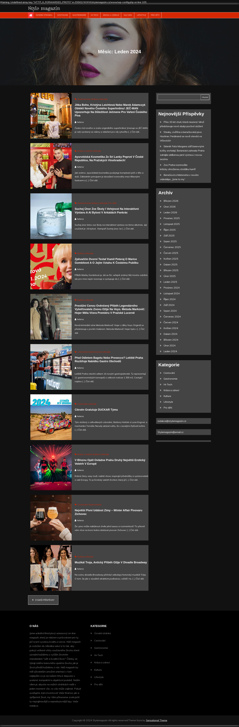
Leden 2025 (170, 283)
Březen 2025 (171, 272)
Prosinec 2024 (172, 289)
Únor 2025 (170, 278)
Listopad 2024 (172, 295)
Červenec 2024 (172, 318)
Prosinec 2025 (172, 220)
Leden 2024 (170, 353)
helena (80, 124)
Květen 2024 (171, 330)
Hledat (205, 99)
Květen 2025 (171, 260)
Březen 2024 (171, 341)
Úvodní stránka (44, 17)
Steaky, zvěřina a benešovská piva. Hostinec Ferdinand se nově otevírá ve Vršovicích (181, 138)
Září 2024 (169, 306)
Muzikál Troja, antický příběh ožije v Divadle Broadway (111, 564)
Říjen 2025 (170, 231)
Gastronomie (79, 17)
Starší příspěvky (44, 602)
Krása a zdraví (111, 17)
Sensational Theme (156, 722)
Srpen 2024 (170, 312)
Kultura (128, 17)
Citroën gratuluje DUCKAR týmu (96, 411)
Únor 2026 (170, 208)
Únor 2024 (170, 347)
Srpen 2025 (170, 243)
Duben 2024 (170, 335)
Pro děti (155, 17)
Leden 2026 (170, 214)
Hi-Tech (94, 17)
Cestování (62, 17)
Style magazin (48, 9)
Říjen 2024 (170, 301)
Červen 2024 (171, 324)
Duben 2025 (170, 266)
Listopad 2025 (172, 225)
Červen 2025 (171, 254)
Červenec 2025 (172, 249)
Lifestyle (141, 17)
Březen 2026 (171, 202)
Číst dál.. (136, 133)
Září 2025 (169, 237)
